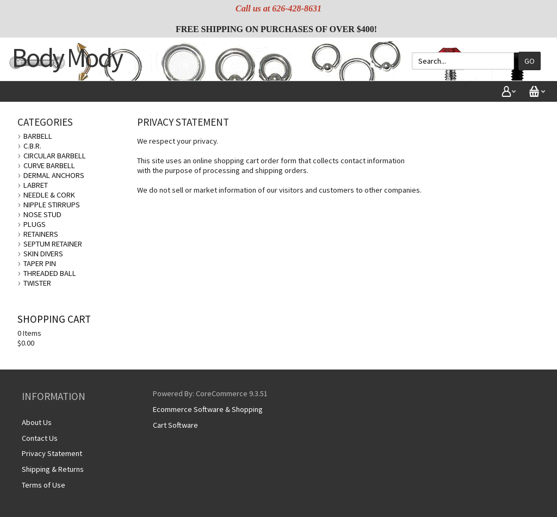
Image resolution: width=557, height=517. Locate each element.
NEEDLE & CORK (49, 195)
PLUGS (34, 224)
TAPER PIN (39, 263)
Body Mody (67, 57)
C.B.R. (32, 146)
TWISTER (37, 283)
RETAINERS (40, 234)
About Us (37, 422)
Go (529, 61)
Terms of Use (43, 485)
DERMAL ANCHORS (53, 175)
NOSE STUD (42, 214)
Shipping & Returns (53, 469)
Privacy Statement (52, 453)
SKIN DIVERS (43, 253)
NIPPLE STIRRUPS (51, 205)
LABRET (35, 185)
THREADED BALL (49, 273)
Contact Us (40, 438)
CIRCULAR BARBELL (54, 156)
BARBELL (37, 136)
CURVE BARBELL (49, 165)
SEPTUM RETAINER (52, 244)
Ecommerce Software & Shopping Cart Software (208, 417)
